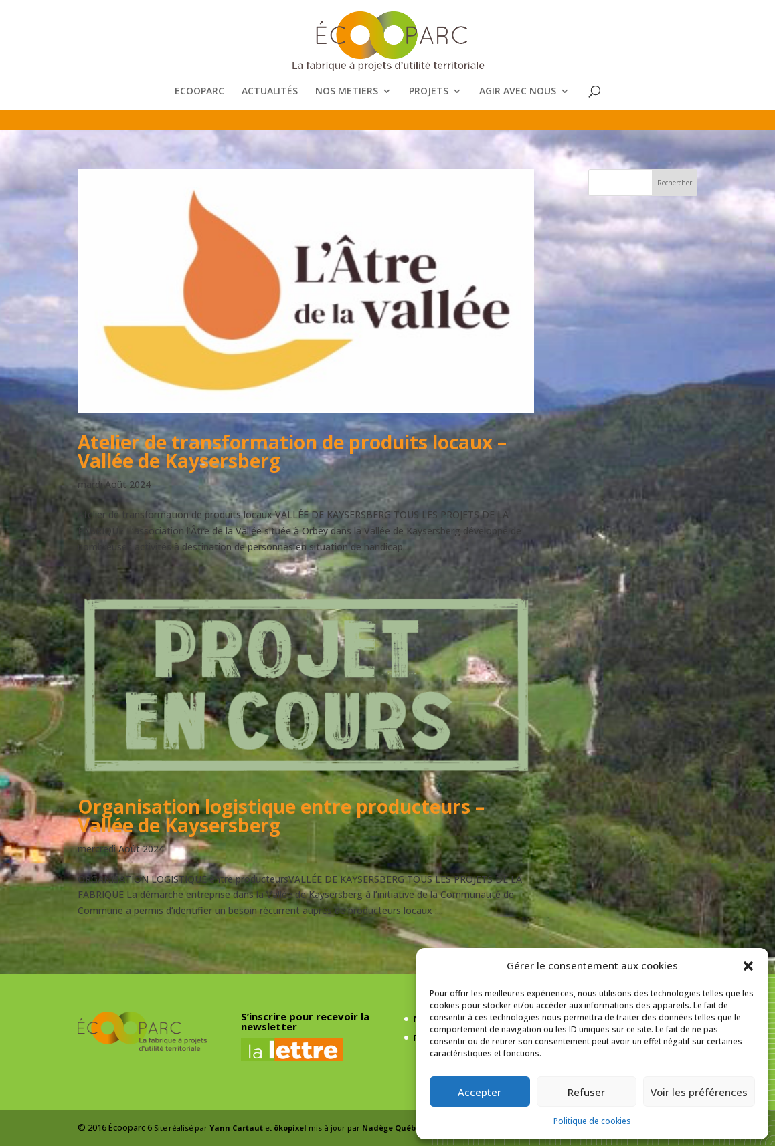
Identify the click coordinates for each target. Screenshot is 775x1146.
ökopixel (290, 1128)
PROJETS (428, 91)
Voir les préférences (699, 1092)
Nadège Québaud (397, 1128)
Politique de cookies (592, 1121)
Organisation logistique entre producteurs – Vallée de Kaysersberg (281, 816)
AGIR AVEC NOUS (517, 91)
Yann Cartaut (236, 1128)
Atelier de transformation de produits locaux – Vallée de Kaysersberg (292, 451)
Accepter (479, 1092)
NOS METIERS (346, 91)
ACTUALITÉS (270, 91)
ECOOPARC (199, 91)
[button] (748, 966)
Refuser (586, 1092)
